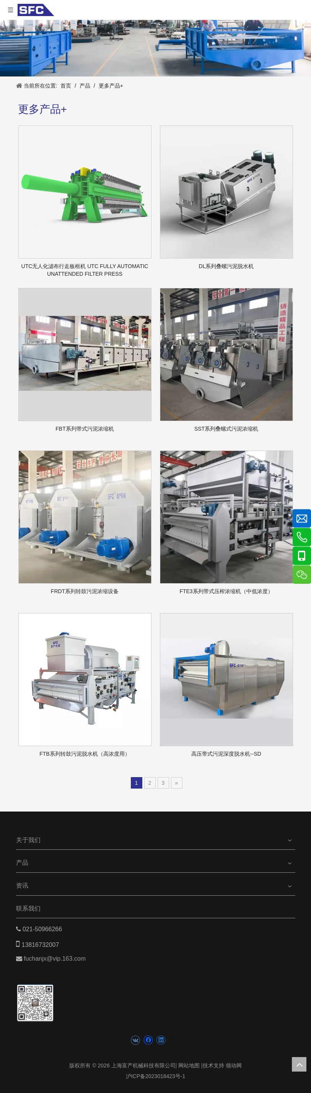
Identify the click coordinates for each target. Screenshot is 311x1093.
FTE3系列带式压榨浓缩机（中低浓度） (226, 591)
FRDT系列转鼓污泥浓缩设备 (85, 591)
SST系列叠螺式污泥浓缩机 (226, 429)
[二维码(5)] (35, 996)
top (299, 1064)
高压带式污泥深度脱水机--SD (226, 754)
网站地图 (189, 1065)
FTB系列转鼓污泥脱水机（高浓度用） (84, 754)
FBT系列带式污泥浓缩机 (84, 429)
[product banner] (155, 48)
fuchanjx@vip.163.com (56, 958)
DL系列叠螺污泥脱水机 (226, 266)
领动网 (234, 1065)
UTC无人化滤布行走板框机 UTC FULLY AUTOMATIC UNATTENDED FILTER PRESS (84, 270)
